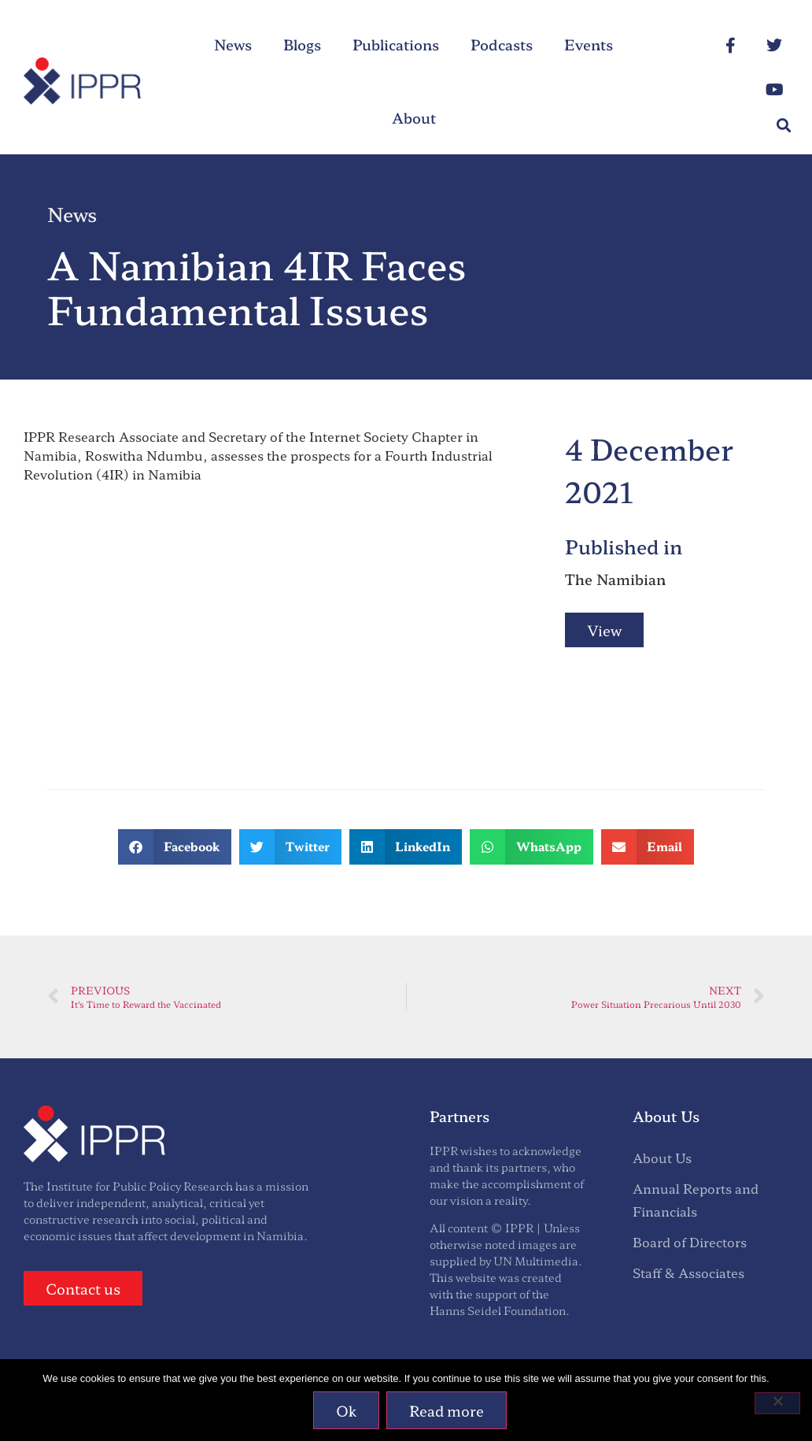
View (604, 630)
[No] (777, 1403)
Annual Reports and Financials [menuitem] (695, 1200)
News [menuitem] (233, 44)
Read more (447, 1410)
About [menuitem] (414, 117)
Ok (346, 1410)
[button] (783, 125)
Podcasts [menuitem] (502, 44)
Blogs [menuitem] (302, 44)
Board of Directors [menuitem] (690, 1241)
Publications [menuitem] (395, 44)
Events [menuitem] (588, 44)
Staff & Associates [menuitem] (688, 1272)
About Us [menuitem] (662, 1157)
